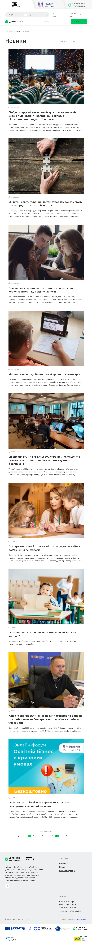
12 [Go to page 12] (38, 836)
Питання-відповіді (67, 871)
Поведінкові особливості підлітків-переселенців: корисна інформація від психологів (41, 290)
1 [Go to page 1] (25, 836)
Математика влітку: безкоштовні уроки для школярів (44, 374)
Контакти (83, 15)
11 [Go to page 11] (33, 836)
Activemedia (81, 919)
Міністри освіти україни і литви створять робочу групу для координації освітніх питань (45, 203)
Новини (64, 15)
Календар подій (73, 15)
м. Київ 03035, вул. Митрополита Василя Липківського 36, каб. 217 (69, 904)
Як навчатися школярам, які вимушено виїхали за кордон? (42, 634)
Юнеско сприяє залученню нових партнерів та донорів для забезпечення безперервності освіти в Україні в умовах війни (45, 719)
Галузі (79, 22)
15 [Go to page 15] (52, 836)
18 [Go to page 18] (66, 836)
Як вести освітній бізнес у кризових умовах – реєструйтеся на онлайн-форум (38, 804)
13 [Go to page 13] (43, 836)
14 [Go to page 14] (48, 836)
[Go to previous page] (18, 835)
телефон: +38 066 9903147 (70, 911)
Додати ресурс (14, 21)
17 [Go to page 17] (62, 836)
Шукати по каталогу (36, 15)
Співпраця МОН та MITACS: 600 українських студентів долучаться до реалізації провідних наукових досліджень (44, 460)
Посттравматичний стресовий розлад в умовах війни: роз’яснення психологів (44, 548)
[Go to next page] (73, 835)
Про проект (55, 15)
